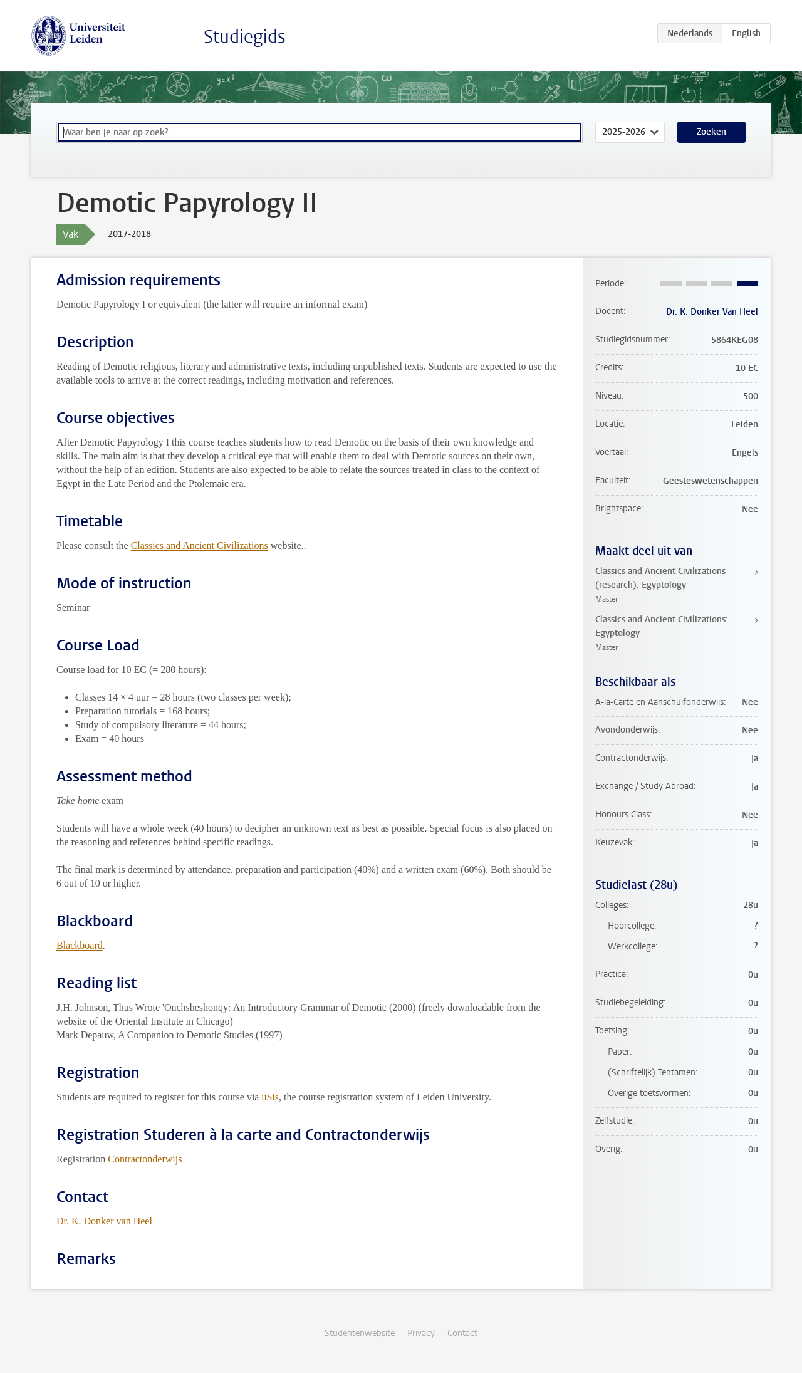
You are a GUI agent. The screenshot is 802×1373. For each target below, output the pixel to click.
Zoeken (711, 132)
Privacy (421, 1333)
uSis (270, 1097)
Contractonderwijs (145, 1159)
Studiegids (245, 36)
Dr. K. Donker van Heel (104, 1221)
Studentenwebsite (360, 1333)
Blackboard (79, 945)
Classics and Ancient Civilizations (199, 545)
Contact (462, 1333)
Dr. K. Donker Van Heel (712, 312)
